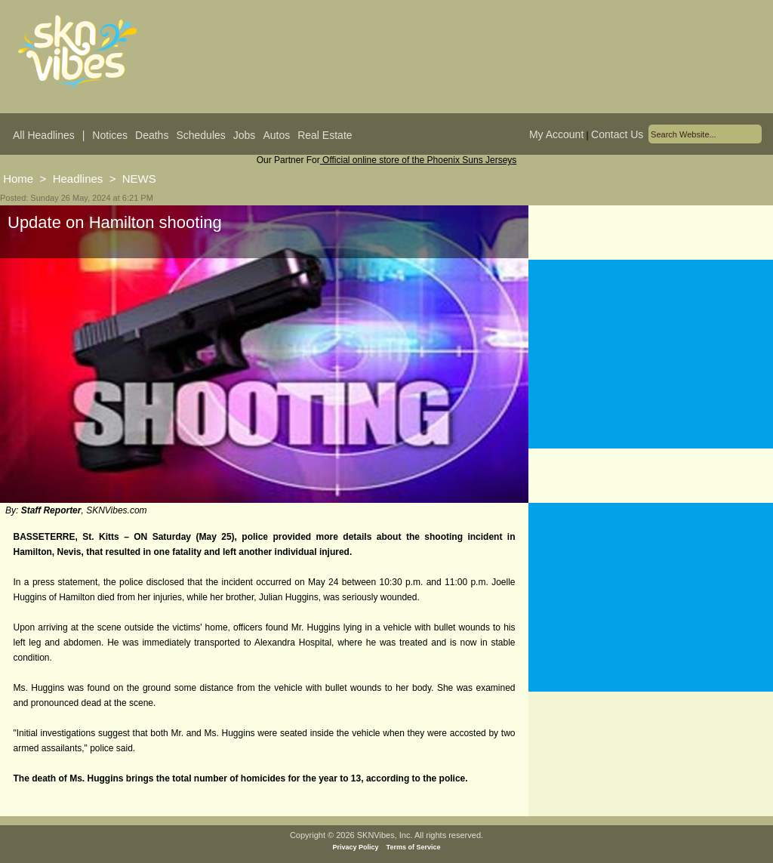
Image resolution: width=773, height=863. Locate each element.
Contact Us (617, 134)
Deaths (151, 135)
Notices (110, 135)
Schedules (200, 135)
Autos (276, 135)
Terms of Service (413, 847)
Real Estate (324, 135)
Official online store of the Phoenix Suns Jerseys (418, 160)
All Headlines (44, 135)
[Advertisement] (650, 354)
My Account (556, 134)
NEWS (139, 178)
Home (18, 178)
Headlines (78, 178)
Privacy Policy (356, 847)
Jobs (244, 135)
